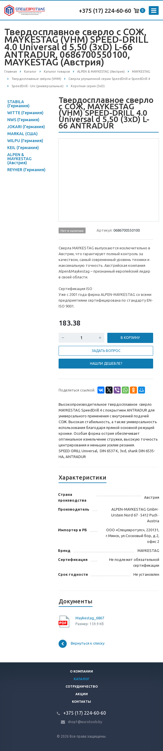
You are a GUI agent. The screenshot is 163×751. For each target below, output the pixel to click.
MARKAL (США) (22, 133)
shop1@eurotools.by (85, 722)
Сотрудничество (82, 686)
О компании (81, 671)
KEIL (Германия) (23, 147)
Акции (81, 694)
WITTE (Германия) (25, 112)
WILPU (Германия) (25, 140)
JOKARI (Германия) (26, 126)
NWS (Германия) (23, 119)
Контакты (81, 701)
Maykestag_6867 (89, 618)
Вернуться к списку (81, 644)
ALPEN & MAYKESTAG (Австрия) (19, 158)
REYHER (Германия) (26, 169)
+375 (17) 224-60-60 (105, 10)
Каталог (82, 679)
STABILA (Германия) (18, 103)
